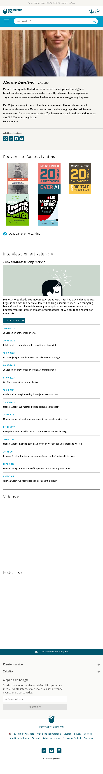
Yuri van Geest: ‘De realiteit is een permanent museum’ (30, 481)
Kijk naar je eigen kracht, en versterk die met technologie (31, 357)
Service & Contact (72, 738)
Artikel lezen (12, 320)
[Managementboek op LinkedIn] (44, 750)
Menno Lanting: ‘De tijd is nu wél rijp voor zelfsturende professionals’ (37, 468)
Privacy (77, 734)
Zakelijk (51, 671)
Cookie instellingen (19, 738)
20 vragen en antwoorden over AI (19, 333)
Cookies (88, 734)
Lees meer (9, 121)
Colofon (67, 734)
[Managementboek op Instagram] (59, 750)
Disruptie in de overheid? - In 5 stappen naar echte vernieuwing (35, 431)
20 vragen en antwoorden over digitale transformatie (29, 370)
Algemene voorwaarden (49, 734)
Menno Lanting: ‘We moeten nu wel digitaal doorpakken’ (31, 407)
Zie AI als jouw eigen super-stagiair (20, 382)
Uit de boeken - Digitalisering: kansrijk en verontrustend (31, 394)
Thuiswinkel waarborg (22, 734)
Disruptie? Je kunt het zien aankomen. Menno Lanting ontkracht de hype (39, 456)
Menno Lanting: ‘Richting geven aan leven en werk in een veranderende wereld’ (42, 444)
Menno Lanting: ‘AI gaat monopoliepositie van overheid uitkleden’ (35, 419)
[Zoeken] (53, 21)
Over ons (88, 738)
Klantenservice (51, 664)
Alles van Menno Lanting (24, 233)
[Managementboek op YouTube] (51, 750)
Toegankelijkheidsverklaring (46, 738)
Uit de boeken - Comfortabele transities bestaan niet (29, 345)
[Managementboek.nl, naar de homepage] (12, 13)
